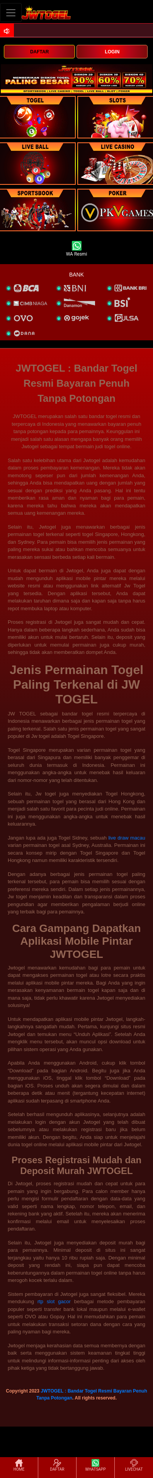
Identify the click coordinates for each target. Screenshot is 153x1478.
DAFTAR (39, 52)
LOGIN (112, 52)
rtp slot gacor (54, 1301)
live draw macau (126, 838)
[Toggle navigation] (11, 12)
